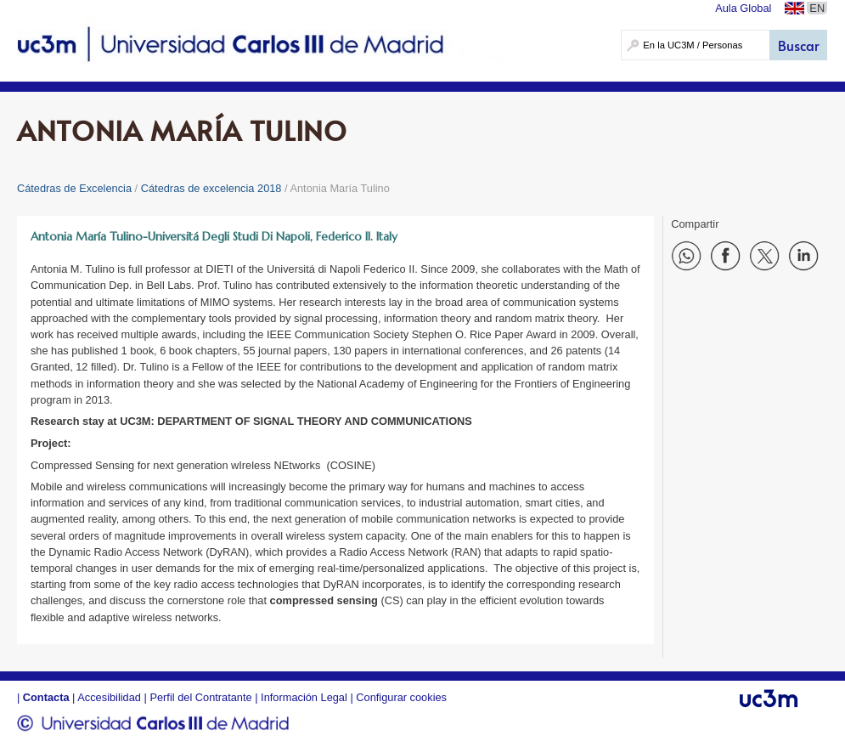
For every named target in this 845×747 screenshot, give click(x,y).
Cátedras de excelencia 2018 (211, 188)
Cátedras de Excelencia (74, 188)
